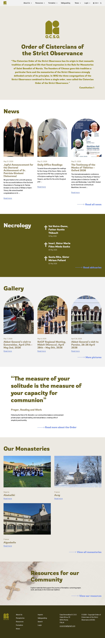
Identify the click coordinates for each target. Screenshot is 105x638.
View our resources (86, 595)
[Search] (100, 3)
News (77, 3)
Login (86, 3)
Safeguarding (65, 3)
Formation (51, 3)
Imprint (40, 615)
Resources (39, 3)
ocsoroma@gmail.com (67, 626)
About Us (27, 3)
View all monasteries (85, 552)
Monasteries (20, 618)
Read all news (89, 204)
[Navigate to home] (6, 3)
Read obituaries (88, 267)
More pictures (89, 357)
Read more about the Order (56, 427)
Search (40, 622)
